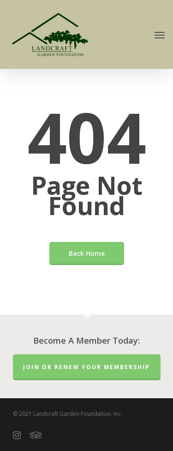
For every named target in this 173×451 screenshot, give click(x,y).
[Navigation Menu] (160, 34)
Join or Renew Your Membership (86, 367)
